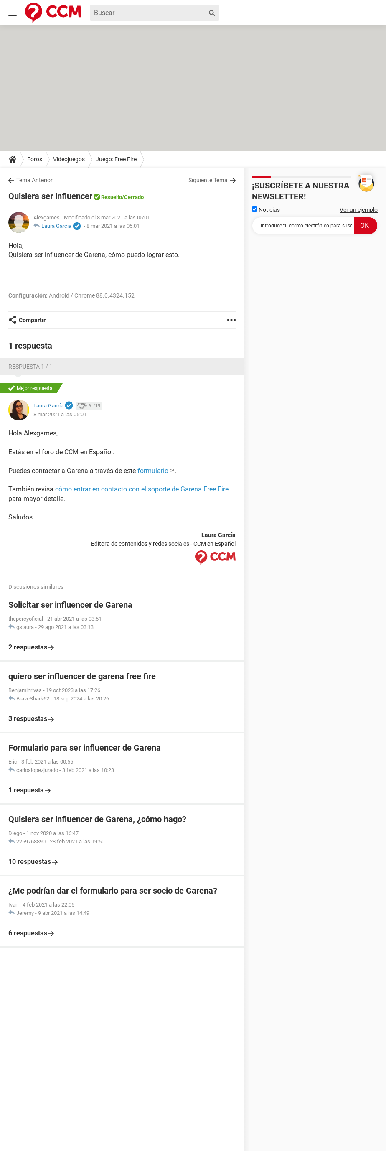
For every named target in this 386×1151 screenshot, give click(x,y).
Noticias (266, 209)
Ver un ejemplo (359, 209)
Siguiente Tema (208, 180)
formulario (152, 471)
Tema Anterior (34, 180)
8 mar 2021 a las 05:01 (113, 226)
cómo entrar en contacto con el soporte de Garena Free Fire (142, 489)
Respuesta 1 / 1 (30, 366)
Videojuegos (69, 159)
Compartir (32, 320)
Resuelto (111, 197)
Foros (34, 159)
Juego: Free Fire (116, 159)
